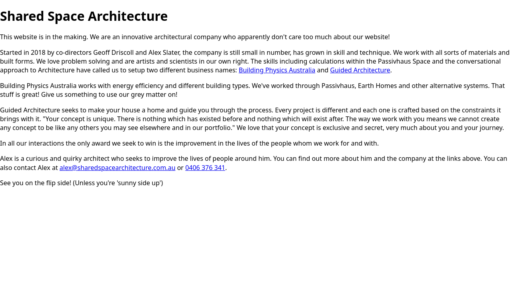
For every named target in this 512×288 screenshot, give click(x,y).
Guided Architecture (360, 70)
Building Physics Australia (277, 70)
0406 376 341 (205, 167)
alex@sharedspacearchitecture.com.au (118, 167)
